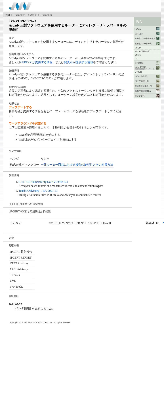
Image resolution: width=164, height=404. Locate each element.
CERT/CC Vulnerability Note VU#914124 (43, 181)
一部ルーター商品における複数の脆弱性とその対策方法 (77, 164)
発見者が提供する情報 (78, 62)
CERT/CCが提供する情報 (36, 62)
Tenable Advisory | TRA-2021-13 (38, 190)
